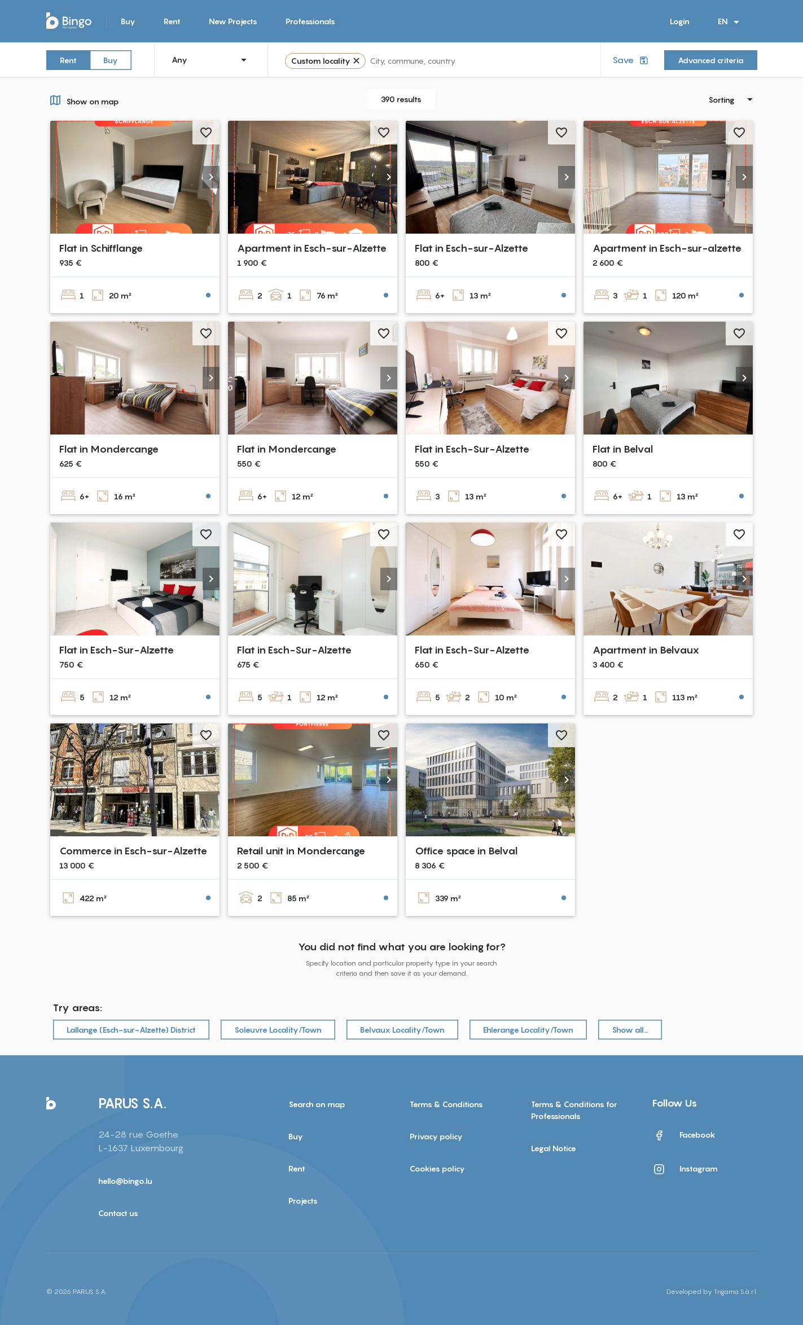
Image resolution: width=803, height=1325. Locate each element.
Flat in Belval (623, 449)
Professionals (310, 21)
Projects (303, 1200)
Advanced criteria (711, 60)
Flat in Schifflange (101, 248)
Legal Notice (553, 1148)
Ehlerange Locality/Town (528, 1029)
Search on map (316, 1104)
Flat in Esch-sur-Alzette (471, 248)
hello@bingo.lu (125, 1181)
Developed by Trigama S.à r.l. (711, 1291)
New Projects (233, 21)
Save (631, 60)
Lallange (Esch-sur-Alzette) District (131, 1029)
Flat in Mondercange (109, 449)
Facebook (684, 1135)
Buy (128, 21)
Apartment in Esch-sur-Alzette (312, 248)
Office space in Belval (466, 851)
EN (730, 22)
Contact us (118, 1213)
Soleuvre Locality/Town (278, 1029)
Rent (172, 21)
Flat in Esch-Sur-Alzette (472, 449)
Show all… (630, 1029)
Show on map (82, 100)
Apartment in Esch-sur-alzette (667, 248)
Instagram (685, 1169)
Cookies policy (437, 1168)
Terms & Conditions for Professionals (574, 1110)
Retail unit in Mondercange (301, 851)
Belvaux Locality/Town (402, 1029)
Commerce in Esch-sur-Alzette (133, 851)
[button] (211, 177)
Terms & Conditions (446, 1104)
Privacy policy (436, 1136)
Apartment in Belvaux (646, 650)
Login (680, 21)
